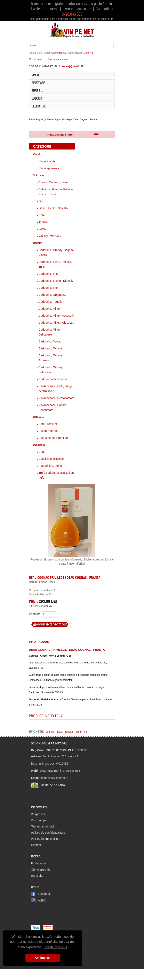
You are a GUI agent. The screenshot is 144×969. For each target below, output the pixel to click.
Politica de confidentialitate (48, 832)
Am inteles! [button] (43, 957)
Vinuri (35, 75)
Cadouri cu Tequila (50, 301)
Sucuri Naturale (48, 431)
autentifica (57, 52)
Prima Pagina (36, 119)
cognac (50, 731)
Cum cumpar (39, 820)
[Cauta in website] (71, 46)
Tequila (43, 222)
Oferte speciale (40, 869)
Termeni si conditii (42, 826)
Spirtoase (38, 82)
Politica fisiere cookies (45, 838)
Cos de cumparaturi (58, 59)
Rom (42, 215)
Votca (42, 229)
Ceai (42, 451)
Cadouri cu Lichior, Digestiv (56, 280)
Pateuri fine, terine (50, 465)
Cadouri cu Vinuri (50, 308)
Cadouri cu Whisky (51, 348)
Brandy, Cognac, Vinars (54, 182)
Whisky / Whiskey (50, 236)
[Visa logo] (35, 929)
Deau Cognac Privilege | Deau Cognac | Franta (72, 119)
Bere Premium (48, 424)
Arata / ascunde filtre (72, 134)
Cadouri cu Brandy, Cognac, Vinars (56, 252)
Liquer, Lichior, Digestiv (53, 208)
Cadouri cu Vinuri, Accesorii (56, 315)
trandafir (69, 731)
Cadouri (37, 98)
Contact (36, 845)
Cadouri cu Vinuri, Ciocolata (56, 322)
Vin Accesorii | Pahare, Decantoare (53, 407)
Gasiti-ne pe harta (53, 785)
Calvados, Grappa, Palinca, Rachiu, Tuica (56, 192)
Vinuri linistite (47, 161)
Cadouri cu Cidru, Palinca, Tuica (55, 264)
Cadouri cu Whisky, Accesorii (51, 358)
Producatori (38, 863)
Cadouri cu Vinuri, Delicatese (50, 332)
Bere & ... (37, 90)
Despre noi (38, 814)
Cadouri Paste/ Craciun (53, 379)
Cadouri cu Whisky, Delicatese (51, 370)
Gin (41, 201)
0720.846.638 (72, 14)
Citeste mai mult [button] (55, 947)
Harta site (37, 875)
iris (85, 731)
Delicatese (39, 106)
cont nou (89, 52)
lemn (79, 731)
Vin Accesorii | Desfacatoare (56, 398)
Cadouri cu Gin (48, 273)
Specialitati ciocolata (52, 458)
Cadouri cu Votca (50, 341)
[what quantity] (49, 614)
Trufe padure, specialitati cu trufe (56, 475)
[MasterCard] (48, 929)
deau (59, 731)
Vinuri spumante (49, 168)
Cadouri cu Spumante (52, 294)
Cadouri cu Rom (49, 287)
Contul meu (35, 59)
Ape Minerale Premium (53, 437)
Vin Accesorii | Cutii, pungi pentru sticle (55, 389)
